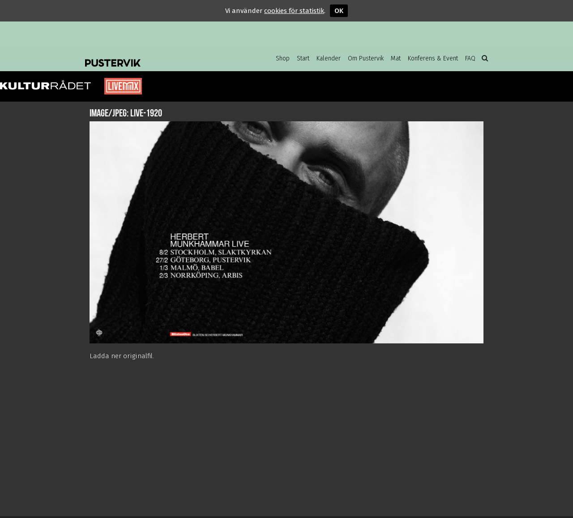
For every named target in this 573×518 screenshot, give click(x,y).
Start (303, 58)
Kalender (328, 58)
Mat (396, 58)
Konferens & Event (433, 58)
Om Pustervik (366, 58)
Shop (283, 58)
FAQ (470, 58)
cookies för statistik (294, 11)
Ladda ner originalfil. (122, 356)
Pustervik (156, 56)
